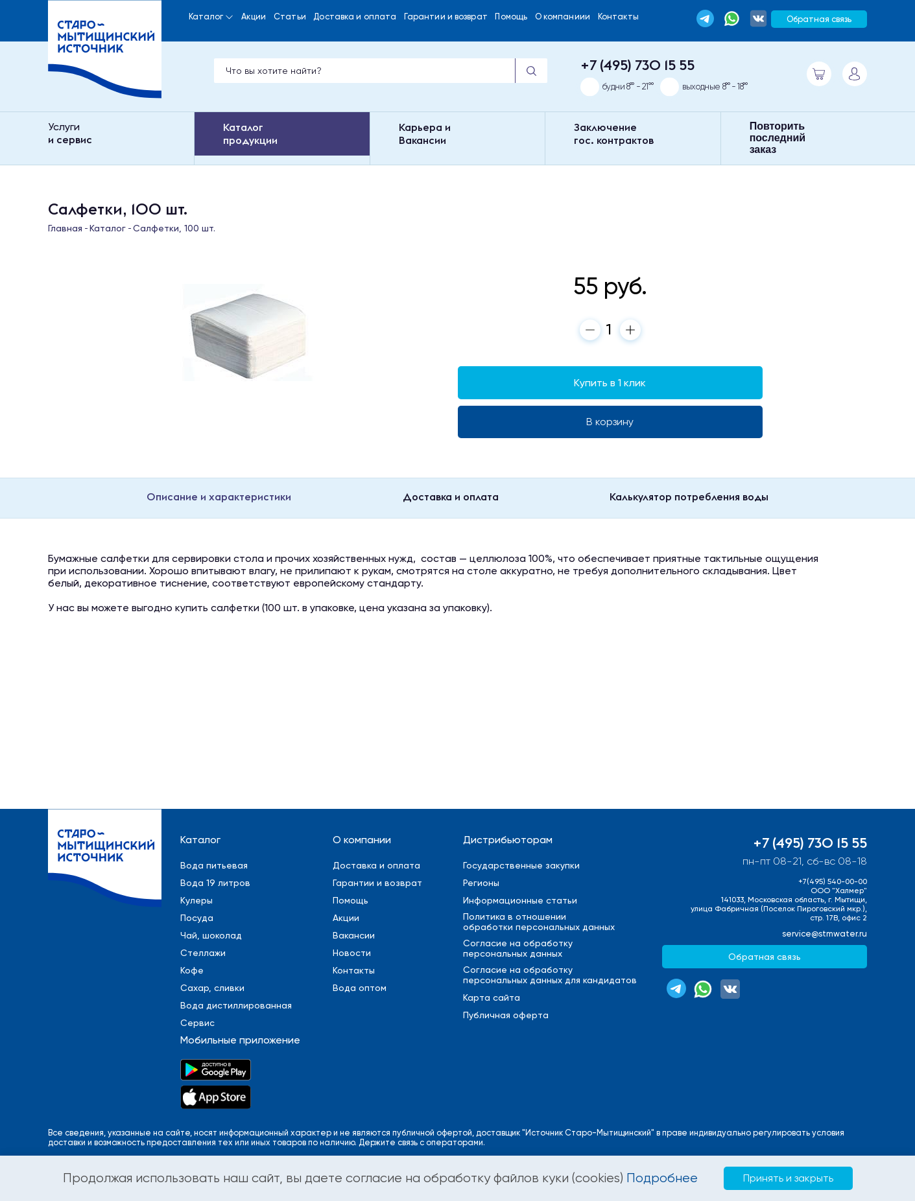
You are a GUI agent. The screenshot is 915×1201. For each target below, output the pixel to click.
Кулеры (196, 900)
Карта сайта (491, 997)
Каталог (206, 16)
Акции (254, 16)
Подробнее (662, 1178)
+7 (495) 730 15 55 (637, 65)
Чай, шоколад (211, 935)
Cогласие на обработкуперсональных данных (518, 948)
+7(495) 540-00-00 (832, 881)
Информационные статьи (520, 900)
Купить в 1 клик (610, 383)
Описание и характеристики (219, 496)
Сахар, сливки (212, 988)
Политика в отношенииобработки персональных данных (539, 921)
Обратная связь (819, 19)
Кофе (192, 970)
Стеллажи (203, 953)
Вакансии (354, 935)
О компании (362, 840)
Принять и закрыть (788, 1178)
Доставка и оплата (354, 16)
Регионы (481, 883)
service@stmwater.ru (824, 934)
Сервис (197, 1023)
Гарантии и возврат (446, 16)
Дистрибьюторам (508, 840)
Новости (352, 953)
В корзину (610, 421)
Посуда (196, 918)
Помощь (511, 16)
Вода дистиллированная (236, 1005)
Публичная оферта (506, 1015)
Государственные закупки (521, 865)
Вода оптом (359, 988)
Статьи (290, 16)
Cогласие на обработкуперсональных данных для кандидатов (550, 974)
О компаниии (562, 16)
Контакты (618, 16)
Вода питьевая (214, 865)
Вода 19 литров (215, 883)
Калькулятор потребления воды (689, 496)
